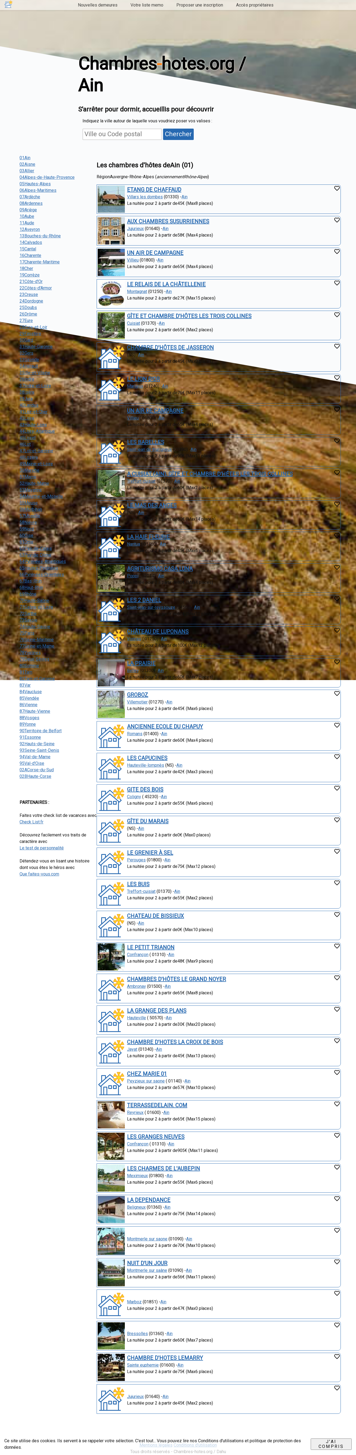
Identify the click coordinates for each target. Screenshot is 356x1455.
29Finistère (30, 333)
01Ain (25, 157)
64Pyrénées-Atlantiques (43, 561)
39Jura (26, 398)
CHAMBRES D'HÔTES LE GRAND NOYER (176, 979)
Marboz (134, 1301)
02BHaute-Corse (35, 776)
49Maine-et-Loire (36, 463)
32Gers (26, 353)
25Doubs (28, 307)
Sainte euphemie (143, 1365)
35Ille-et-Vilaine (35, 372)
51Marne (28, 476)
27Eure (26, 320)
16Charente (30, 255)
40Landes (29, 405)
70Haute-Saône (34, 600)
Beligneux (136, 1207)
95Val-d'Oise (32, 763)
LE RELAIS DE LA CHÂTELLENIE (166, 284)
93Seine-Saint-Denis (39, 750)
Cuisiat (133, 323)
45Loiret (28, 437)
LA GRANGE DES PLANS (156, 1010)
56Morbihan (31, 509)
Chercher (178, 134)
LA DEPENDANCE (148, 1200)
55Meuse (29, 502)
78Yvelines (30, 652)
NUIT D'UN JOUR (147, 1263)
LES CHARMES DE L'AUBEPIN (163, 1168)
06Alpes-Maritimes (38, 190)
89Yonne (28, 724)
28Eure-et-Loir (33, 327)
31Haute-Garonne (36, 346)
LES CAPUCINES (147, 758)
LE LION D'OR (143, 379)
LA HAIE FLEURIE (148, 537)
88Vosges (29, 717)
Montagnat (137, 291)
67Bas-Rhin (31, 581)
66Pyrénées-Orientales (42, 574)
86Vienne (28, 704)
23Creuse (29, 294)
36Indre (27, 379)
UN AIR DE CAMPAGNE (155, 253)
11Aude (27, 222)
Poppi (132, 575)
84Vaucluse (31, 691)
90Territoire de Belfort (41, 730)
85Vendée (29, 698)
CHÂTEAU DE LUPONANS (158, 631)
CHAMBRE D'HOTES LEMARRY (165, 1358)
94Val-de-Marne (35, 756)
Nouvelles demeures (97, 5)
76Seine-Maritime (37, 639)
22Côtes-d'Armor (36, 288)
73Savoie (28, 620)
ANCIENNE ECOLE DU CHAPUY (165, 726)
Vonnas (134, 638)
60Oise (26, 535)
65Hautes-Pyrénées (39, 568)
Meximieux (137, 1175)
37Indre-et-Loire (35, 385)
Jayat (132, 1049)
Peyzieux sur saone (146, 1081)
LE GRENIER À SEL (150, 852)
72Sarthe (28, 613)
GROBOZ (137, 695)
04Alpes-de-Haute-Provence (47, 177)
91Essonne (30, 737)
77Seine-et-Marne (37, 646)
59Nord (27, 528)
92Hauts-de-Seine (37, 743)
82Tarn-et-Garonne (37, 678)
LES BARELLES (145, 442)
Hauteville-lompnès (145, 765)
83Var (25, 685)
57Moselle (30, 515)
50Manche (29, 470)
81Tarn (26, 672)
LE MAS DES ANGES (152, 505)
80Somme (29, 665)
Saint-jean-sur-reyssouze (151, 607)
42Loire (27, 418)
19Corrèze (30, 275)
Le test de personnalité (42, 848)
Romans (134, 733)
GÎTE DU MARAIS (148, 821)
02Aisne (27, 164)
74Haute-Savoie (35, 626)
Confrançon (137, 954)
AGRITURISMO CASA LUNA (160, 568)
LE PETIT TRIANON (150, 947)
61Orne (26, 542)
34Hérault (29, 366)
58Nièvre (28, 522)
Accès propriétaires (255, 5)
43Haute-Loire (33, 424)
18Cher (26, 268)
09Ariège (28, 209)
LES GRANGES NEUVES (156, 1137)
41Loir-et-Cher (33, 411)
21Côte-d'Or (31, 281)
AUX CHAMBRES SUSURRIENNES (168, 221)
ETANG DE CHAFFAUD (154, 189)
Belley (133, 670)
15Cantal (28, 248)
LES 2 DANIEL (144, 600)
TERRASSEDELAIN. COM (157, 1105)
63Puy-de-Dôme (35, 555)
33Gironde (29, 359)
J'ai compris (331, 1444)
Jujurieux (135, 228)
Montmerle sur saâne (147, 1270)
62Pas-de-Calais (36, 548)
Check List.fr (31, 821)
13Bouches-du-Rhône (40, 235)
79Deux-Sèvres (34, 659)
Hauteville (136, 1017)
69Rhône (28, 594)
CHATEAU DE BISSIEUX (155, 916)
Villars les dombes (145, 196)
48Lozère (29, 457)
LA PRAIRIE (141, 663)
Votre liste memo (147, 5)
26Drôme (28, 314)
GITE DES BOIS (145, 789)
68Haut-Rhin (31, 587)
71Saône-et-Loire (36, 607)
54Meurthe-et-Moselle (41, 496)
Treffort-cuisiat (141, 481)
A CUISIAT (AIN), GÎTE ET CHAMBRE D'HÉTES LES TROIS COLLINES (210, 474)
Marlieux (135, 386)
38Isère (27, 392)
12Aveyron (30, 229)
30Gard (26, 340)
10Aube (27, 216)
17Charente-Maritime (40, 262)
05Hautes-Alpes (35, 183)
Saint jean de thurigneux (149, 449)
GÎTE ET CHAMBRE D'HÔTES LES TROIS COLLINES (189, 316)
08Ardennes (31, 203)
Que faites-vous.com (39, 874)
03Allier (27, 170)
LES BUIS (138, 884)
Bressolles (137, 1333)
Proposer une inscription (199, 5)
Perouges (136, 859)
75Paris (27, 633)
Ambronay (136, 986)
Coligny (134, 796)
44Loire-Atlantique (37, 431)
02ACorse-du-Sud (37, 769)
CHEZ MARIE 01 (147, 1074)
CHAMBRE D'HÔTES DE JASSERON (170, 347)
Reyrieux (135, 1112)
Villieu (133, 260)
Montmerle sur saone (147, 1238)
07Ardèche (30, 196)
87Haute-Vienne (35, 711)
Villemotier (137, 702)
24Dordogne (31, 301)
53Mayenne (31, 489)
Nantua (133, 544)
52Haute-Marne (34, 483)
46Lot (25, 444)
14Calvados (31, 242)
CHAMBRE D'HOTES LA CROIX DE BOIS (175, 1042)
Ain (184, 196)
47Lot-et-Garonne (36, 450)
